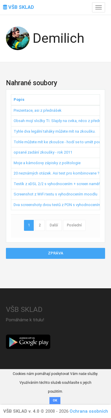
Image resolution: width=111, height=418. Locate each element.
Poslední (74, 225)
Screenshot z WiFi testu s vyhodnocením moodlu (55, 194)
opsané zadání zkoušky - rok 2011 (43, 152)
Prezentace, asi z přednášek (38, 110)
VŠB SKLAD (18, 7)
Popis (19, 99)
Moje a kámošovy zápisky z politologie (47, 163)
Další (54, 225)
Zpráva (55, 253)
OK (55, 400)
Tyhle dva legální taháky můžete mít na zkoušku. (55, 131)
